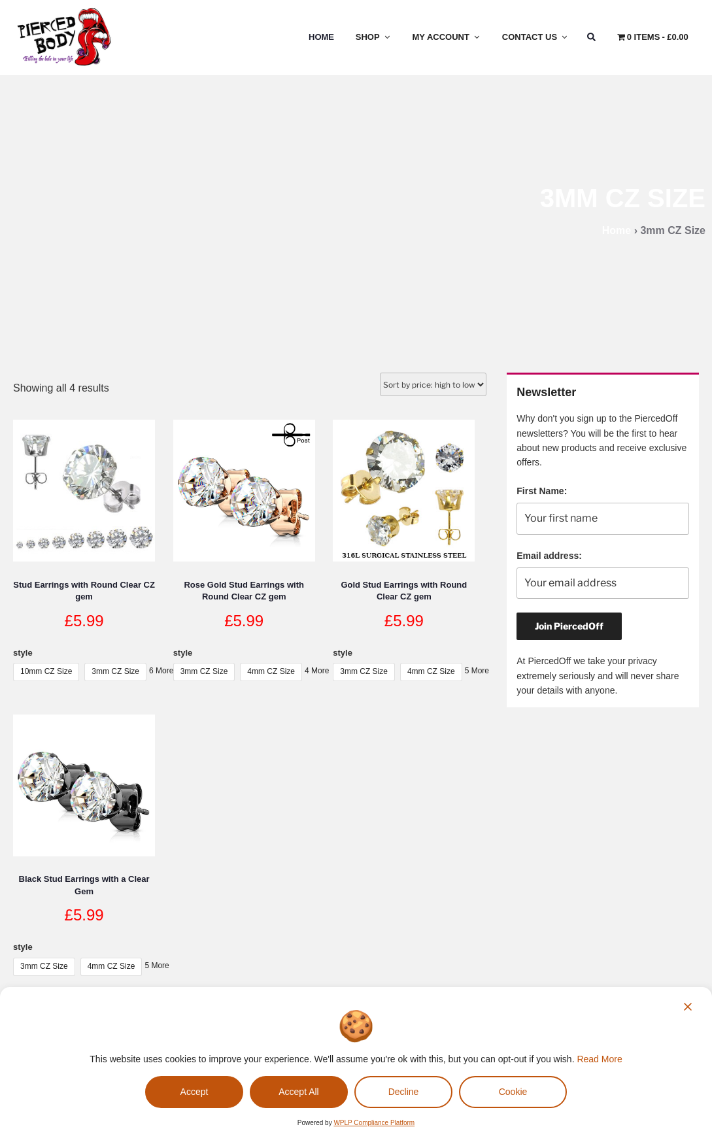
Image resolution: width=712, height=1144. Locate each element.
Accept (194, 1091)
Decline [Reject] (403, 1091)
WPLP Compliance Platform (374, 1122)
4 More (317, 670)
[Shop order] (433, 384)
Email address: (549, 555)
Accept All (298, 1091)
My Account (447, 37)
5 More (477, 670)
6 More (161, 670)
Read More (599, 1059)
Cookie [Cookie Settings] (513, 1091)
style (23, 653)
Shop (374, 37)
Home (321, 37)
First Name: (542, 491)
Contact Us (535, 37)
